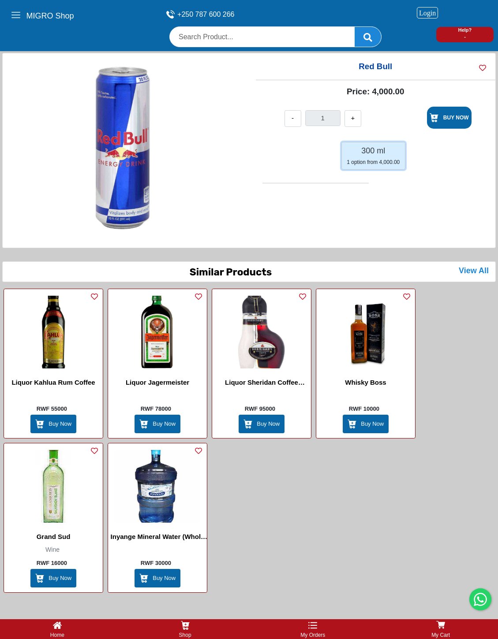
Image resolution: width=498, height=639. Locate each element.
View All (474, 270)
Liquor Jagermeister (157, 382)
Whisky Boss (365, 382)
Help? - (465, 33)
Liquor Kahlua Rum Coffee (53, 382)
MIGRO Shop (50, 15)
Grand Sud (54, 536)
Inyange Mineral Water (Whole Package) (158, 538)
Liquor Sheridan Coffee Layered (261, 384)
